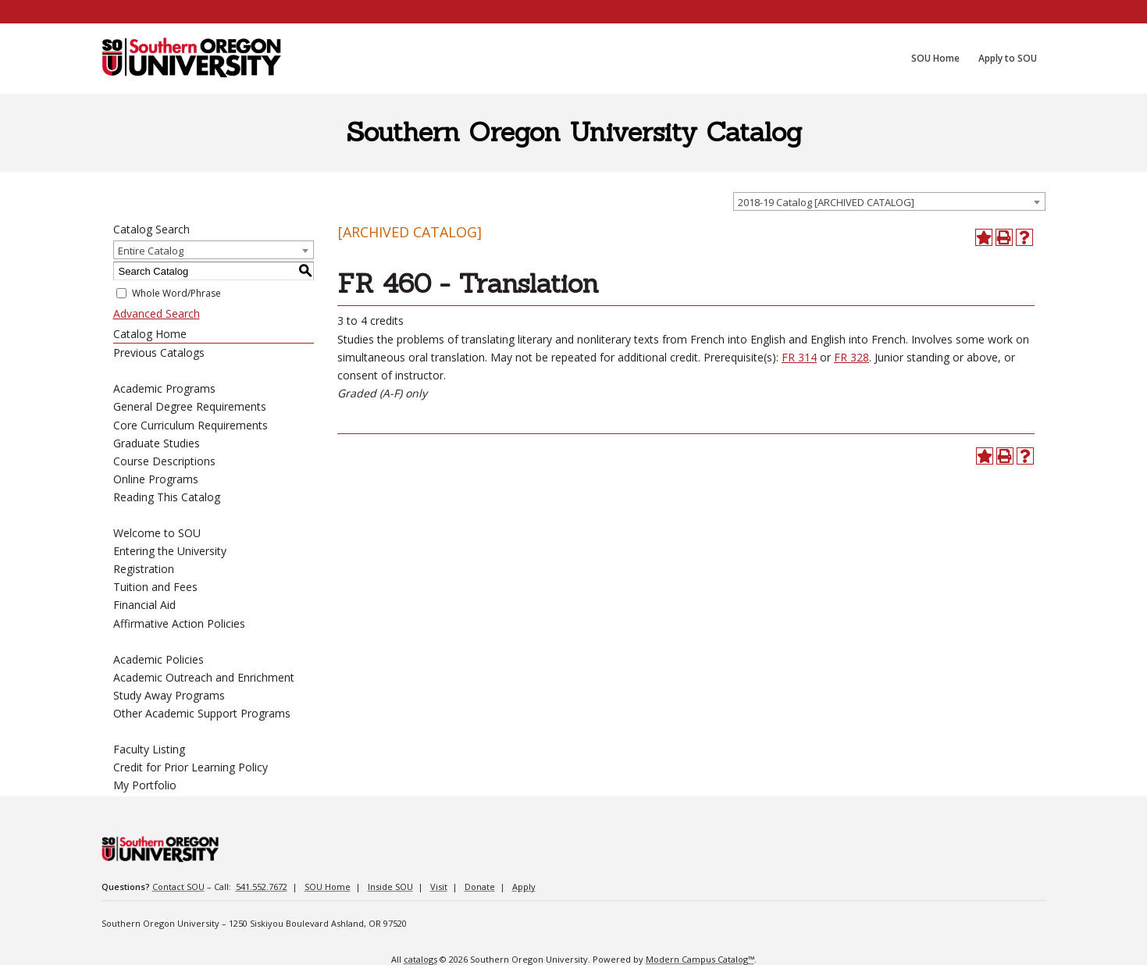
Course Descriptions (164, 461)
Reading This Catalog (166, 497)
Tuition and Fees (155, 586)
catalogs (420, 959)
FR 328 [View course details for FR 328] (851, 357)
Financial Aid (144, 604)
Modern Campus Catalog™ (700, 959)
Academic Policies (158, 659)
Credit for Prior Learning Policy (190, 767)
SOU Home (328, 886)
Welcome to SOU (157, 532)
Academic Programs (164, 388)
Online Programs (155, 479)
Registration (143, 568)
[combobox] (889, 201)
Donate (480, 886)
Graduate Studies (156, 443)
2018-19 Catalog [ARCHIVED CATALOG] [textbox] (826, 202)
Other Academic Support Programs (201, 713)
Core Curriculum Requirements (190, 425)
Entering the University (169, 550)
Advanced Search (156, 313)
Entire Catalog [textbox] (150, 251)
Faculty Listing (149, 749)
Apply (524, 886)
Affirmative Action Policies (179, 623)
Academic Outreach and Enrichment (203, 677)
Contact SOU (178, 886)
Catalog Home (150, 333)
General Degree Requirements (189, 406)
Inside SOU (390, 886)
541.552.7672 (261, 886)
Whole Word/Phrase (176, 293)
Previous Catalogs (159, 352)
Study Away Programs (169, 695)
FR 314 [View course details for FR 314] (799, 357)
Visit (438, 886)
